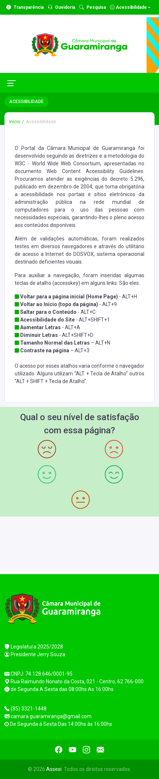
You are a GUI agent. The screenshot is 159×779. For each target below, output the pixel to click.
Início (14, 121)
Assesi (54, 769)
